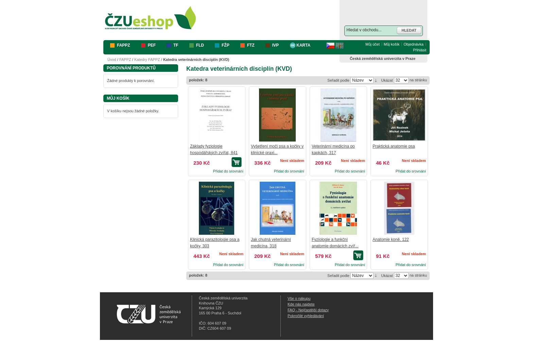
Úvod (111, 60)
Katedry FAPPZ (147, 60)
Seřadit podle (338, 80)
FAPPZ (125, 60)
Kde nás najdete (301, 304)
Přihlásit (419, 50)
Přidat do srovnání (228, 171)
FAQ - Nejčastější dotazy (308, 310)
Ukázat (387, 80)
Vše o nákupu (299, 298)
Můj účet (372, 44)
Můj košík (391, 44)
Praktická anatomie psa (394, 146)
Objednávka (413, 44)
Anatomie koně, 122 (391, 239)
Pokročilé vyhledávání (306, 316)
